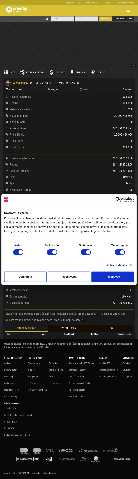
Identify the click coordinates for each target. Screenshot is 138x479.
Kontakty (107, 2)
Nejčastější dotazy (73, 2)
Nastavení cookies (76, 396)
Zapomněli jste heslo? (125, 2)
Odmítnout (25, 276)
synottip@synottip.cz (108, 370)
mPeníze (31, 383)
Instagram (127, 376)
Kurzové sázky (10, 370)
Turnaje (78, 72)
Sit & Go (97, 72)
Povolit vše (113, 276)
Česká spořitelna (56, 370)
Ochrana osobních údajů (79, 383)
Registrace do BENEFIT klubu (81, 363)
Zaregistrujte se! (123, 18)
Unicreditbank (55, 383)
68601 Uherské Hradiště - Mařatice (19, 415)
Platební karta (34, 363)
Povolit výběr (69, 276)
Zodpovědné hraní (76, 376)
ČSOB (51, 376)
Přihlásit (105, 18)
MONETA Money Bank (37, 390)
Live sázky (8, 376)
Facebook (127, 363)
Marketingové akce (107, 376)
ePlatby (31, 370)
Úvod (9, 72)
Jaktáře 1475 (10, 408)
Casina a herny (10, 396)
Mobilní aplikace (11, 390)
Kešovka (57, 72)
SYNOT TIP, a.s (10, 422)
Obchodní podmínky (77, 370)
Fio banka (53, 363)
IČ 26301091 (9, 428)
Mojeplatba (33, 376)
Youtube (126, 370)
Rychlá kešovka (32, 72)
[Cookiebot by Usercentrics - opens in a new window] (118, 199)
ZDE (83, 320)
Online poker (9, 383)
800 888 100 (104, 363)
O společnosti (91, 2)
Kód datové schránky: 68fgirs (17, 435)
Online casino (10, 363)
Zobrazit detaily (117, 265)
